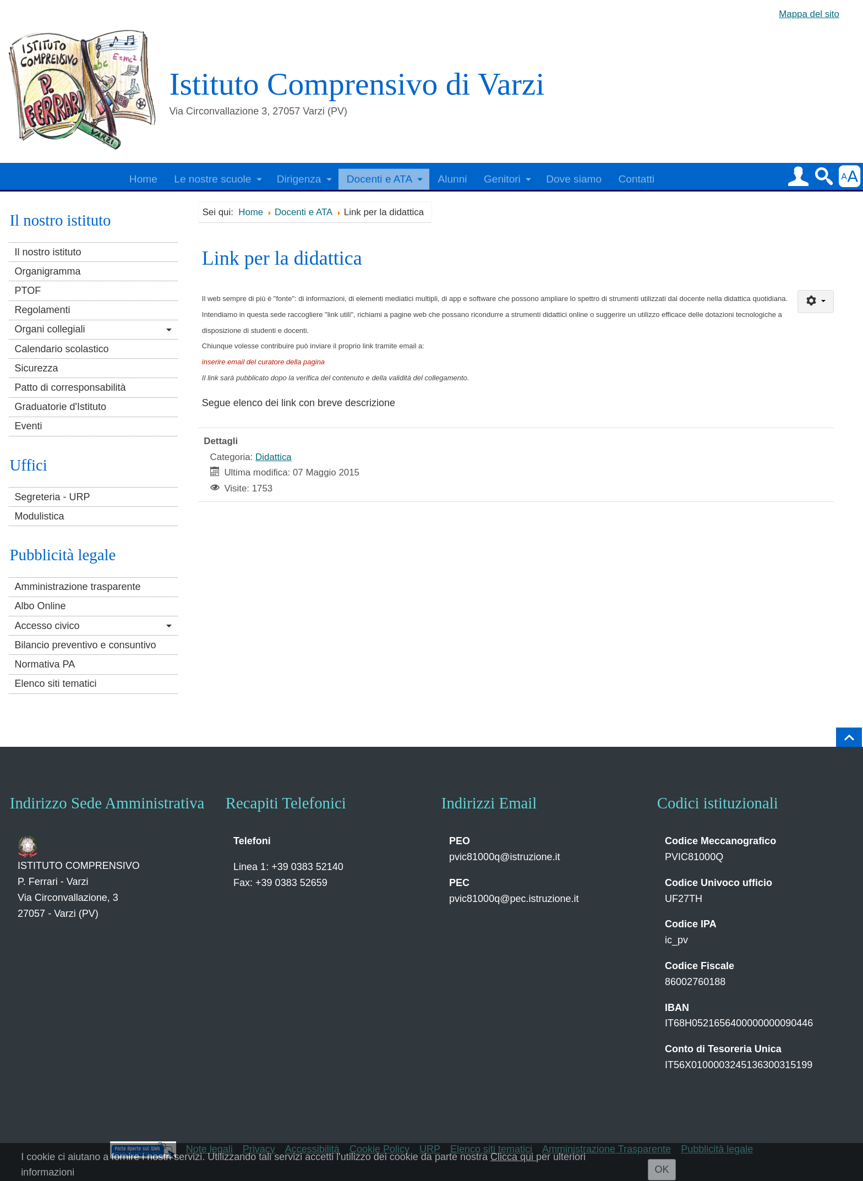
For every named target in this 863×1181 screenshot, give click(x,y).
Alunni (452, 176)
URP (429, 1149)
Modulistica (39, 516)
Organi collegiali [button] (49, 329)
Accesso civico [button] (46, 625)
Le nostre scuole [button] (212, 176)
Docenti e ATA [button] (379, 176)
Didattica (273, 457)
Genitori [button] (502, 176)
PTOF (27, 290)
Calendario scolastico (61, 348)
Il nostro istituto (47, 252)
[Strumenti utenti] (816, 301)
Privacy (259, 1149)
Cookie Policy (379, 1149)
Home (143, 176)
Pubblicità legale (717, 1149)
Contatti (636, 176)
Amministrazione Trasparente (606, 1149)
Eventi (28, 425)
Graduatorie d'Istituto (60, 406)
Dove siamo (574, 176)
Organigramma (47, 271)
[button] (798, 176)
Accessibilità (312, 1149)
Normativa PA (44, 664)
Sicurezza (36, 368)
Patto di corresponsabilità (69, 387)
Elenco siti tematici (55, 683)
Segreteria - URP (52, 496)
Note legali (209, 1149)
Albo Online (39, 605)
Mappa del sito (809, 14)
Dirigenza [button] (299, 176)
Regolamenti (42, 309)
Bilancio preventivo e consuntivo (85, 644)
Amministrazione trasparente (77, 586)
